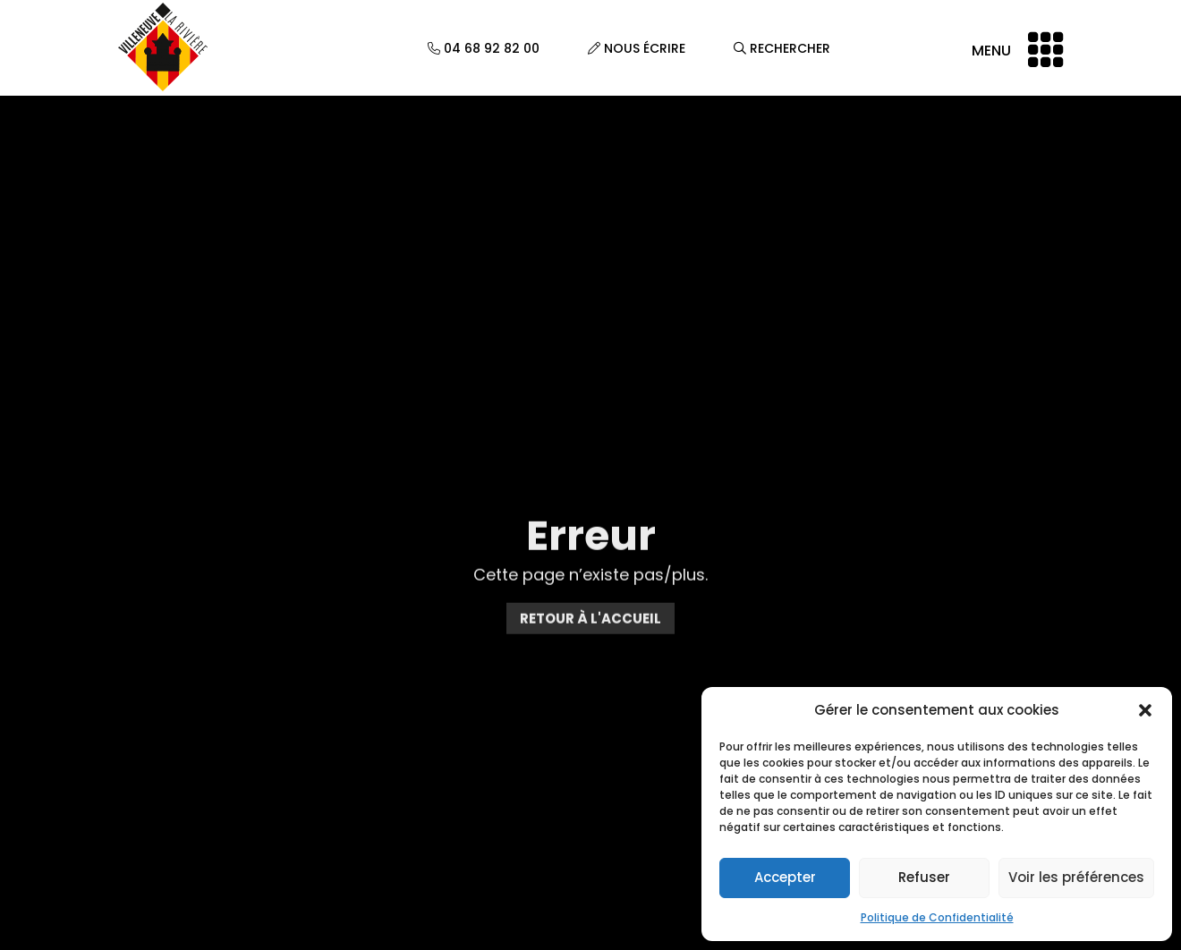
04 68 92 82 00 (484, 48)
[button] (1145, 710)
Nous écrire (636, 48)
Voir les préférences (1076, 877)
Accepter (785, 877)
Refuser (924, 877)
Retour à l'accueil (590, 626)
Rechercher (782, 48)
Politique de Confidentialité (937, 917)
